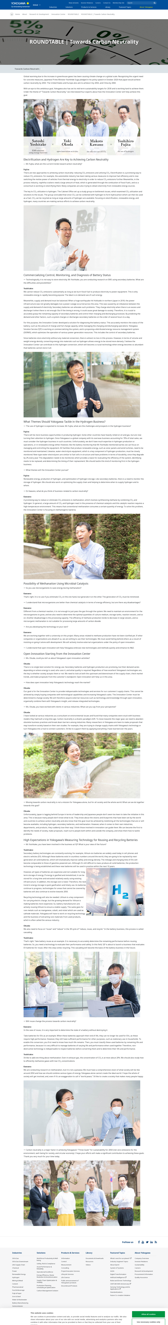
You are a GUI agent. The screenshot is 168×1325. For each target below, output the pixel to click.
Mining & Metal (17, 1280)
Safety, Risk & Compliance (46, 1264)
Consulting (65, 1268)
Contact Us (106, 3)
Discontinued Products (69, 1286)
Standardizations (116, 1292)
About (24, 14)
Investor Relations (87, 3)
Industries (53, 7)
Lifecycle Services (67, 1274)
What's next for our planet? (120, 1258)
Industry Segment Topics (119, 1261)
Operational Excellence (45, 1272)
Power (14, 1271)
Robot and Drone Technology (120, 1280)
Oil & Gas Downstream (20, 1261)
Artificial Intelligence (117, 1277)
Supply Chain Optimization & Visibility (47, 1281)
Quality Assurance (141, 1277)
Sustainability (139, 1265)
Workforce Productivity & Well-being (47, 1259)
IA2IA (112, 1271)
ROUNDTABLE (73, 14)
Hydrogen (15, 1277)
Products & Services (88, 7)
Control (63, 1261)
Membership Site (118, 3)
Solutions (69, 7)
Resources (89, 1261)
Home (17, 14)
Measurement (66, 1265)
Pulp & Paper (16, 1293)
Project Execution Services (70, 1271)
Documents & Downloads (95, 1258)
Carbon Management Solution (47, 1291)
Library (107, 7)
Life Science (65, 1277)
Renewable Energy (19, 1274)
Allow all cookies (149, 1300)
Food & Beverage (18, 1290)
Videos (88, 1265)
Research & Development (39, 14)
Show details (122, 1320)
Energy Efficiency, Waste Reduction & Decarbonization (47, 1276)
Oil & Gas (15, 1258)
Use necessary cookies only (148, 1308)
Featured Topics (125, 7)
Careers (98, 3)
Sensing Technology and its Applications (120, 1288)
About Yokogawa (146, 7)
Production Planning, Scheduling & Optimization (46, 1286)
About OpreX (114, 1265)
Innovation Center (58, 14)
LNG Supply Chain (18, 1265)
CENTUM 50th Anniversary (119, 1284)
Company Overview (142, 1258)
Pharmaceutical (17, 1287)
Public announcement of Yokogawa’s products (70, 1281)
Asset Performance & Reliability (44, 1268)
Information (65, 1258)
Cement (15, 1284)
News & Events (74, 3)
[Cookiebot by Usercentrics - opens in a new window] (15, 1320)
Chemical (15, 1268)
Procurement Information (144, 1274)
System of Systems (117, 1268)
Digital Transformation (118, 1274)
